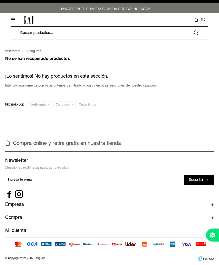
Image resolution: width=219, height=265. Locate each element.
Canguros (63, 104)
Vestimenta (38, 104)
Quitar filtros (87, 104)
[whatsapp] (212, 235)
